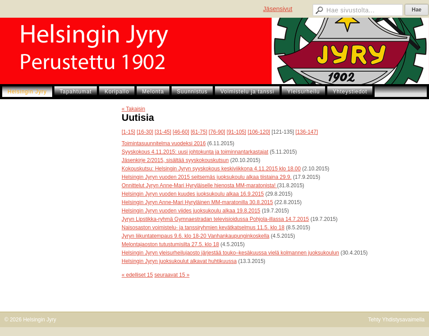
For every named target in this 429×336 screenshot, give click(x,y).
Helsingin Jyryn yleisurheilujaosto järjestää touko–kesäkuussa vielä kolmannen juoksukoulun (230, 253)
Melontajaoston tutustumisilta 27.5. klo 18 (170, 244)
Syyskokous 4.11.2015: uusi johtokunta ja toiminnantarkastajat (195, 152)
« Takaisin (133, 109)
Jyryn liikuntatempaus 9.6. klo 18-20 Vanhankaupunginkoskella (195, 236)
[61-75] (199, 132)
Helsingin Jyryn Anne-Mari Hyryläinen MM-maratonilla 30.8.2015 (197, 202)
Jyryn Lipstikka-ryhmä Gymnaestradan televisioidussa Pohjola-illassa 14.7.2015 (215, 219)
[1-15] (128, 132)
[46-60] (180, 132)
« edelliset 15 (137, 275)
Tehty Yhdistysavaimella (396, 320)
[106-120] (259, 132)
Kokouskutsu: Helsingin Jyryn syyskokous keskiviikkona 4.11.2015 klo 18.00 (211, 169)
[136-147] (306, 132)
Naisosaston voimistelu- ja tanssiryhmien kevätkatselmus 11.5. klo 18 (203, 227)
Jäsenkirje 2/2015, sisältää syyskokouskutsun (175, 160)
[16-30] (145, 132)
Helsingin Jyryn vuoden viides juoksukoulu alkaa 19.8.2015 (191, 211)
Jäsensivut (277, 8)
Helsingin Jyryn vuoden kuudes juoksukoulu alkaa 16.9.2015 (193, 194)
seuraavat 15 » (171, 275)
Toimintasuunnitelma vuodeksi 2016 (164, 143)
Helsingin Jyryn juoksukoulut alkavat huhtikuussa (179, 261)
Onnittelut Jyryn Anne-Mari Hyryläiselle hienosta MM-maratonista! (199, 185)
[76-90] (217, 132)
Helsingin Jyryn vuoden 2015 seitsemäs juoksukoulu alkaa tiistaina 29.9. (206, 177)
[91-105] (236, 132)
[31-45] (163, 132)
